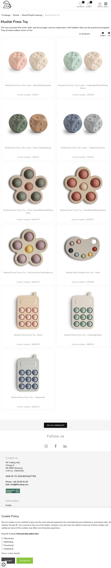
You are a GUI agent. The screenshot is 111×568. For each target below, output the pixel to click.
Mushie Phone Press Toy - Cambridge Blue (83, 335)
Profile (9, 505)
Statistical (8, 548)
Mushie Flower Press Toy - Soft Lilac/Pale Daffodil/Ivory (28, 272)
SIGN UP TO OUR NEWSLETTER (21, 476)
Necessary (9, 538)
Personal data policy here (27, 533)
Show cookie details (10, 553)
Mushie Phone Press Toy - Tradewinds (28, 397)
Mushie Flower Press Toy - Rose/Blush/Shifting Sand (83, 210)
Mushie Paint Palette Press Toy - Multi (83, 272)
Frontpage (5, 15)
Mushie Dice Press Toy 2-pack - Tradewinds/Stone (83, 148)
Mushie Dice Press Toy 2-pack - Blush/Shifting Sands (28, 85)
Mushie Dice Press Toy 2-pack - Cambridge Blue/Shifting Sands (83, 86)
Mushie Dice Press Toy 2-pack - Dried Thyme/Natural (28, 148)
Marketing (8, 541)
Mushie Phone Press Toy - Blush (28, 335)
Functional (9, 545)
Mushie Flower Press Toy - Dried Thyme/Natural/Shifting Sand (28, 211)
